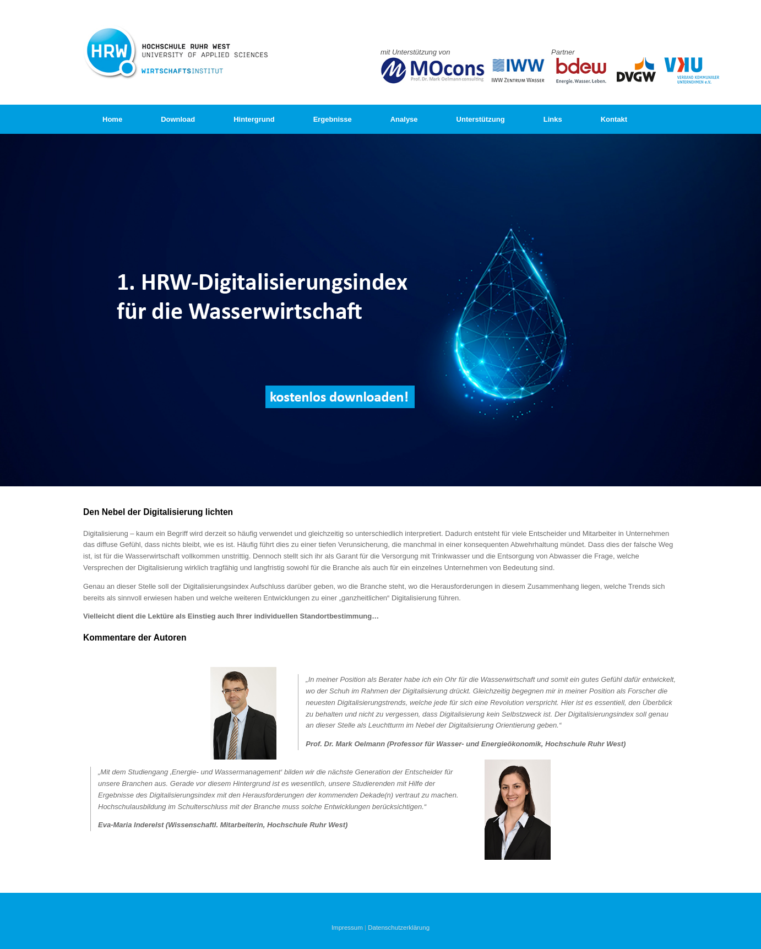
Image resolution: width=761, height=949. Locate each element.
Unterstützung (480, 119)
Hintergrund (253, 119)
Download (178, 119)
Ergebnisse (332, 119)
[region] (380, 310)
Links (552, 119)
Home (112, 119)
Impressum (347, 927)
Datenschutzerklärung (399, 927)
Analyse (404, 119)
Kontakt (614, 119)
